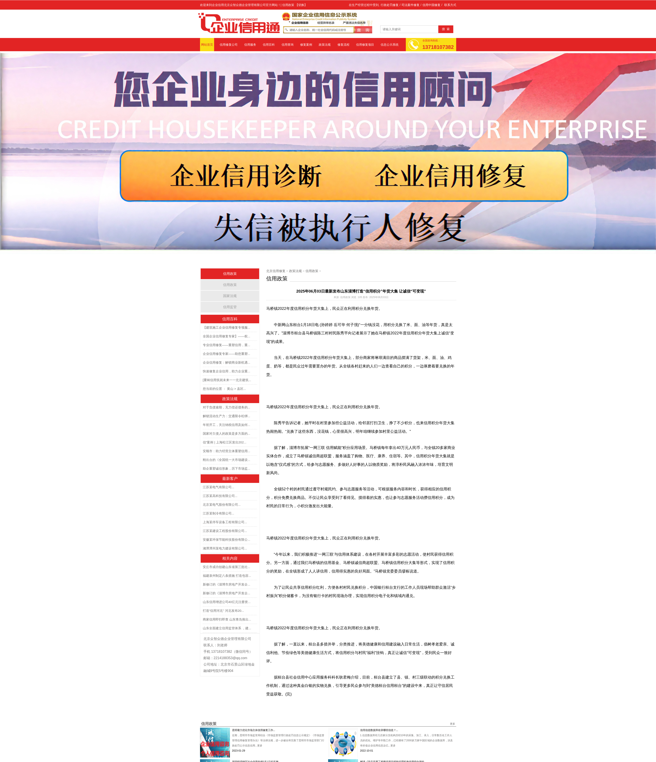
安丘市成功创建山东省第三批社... (226, 567)
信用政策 (230, 285)
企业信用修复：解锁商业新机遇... (226, 362)
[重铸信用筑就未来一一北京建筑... (227, 380)
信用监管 (230, 307)
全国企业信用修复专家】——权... (226, 336)
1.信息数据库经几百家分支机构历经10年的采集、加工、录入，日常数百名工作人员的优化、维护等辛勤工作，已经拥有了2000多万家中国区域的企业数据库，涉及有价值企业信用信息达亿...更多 (406, 740)
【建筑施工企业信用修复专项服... (226, 327)
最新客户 (230, 478)
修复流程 (343, 44)
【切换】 (301, 5)
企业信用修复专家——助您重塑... (226, 354)
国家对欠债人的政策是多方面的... (226, 433)
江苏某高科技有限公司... (220, 496)
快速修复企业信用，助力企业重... (226, 371)
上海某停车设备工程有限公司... (225, 522)
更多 (452, 723)
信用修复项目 (365, 44)
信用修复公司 (229, 44)
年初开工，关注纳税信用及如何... (226, 425)
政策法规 (325, 44)
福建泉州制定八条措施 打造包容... (227, 575)
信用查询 (288, 44)
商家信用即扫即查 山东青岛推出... (227, 619)
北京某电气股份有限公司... (222, 504)
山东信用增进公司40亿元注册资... (227, 602)
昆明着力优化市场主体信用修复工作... (253, 730)
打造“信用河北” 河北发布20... (223, 610)
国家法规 (230, 296)
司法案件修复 (410, 5)
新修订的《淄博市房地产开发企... (226, 584)
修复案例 (306, 44)
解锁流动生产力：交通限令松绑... (226, 416)
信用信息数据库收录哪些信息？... (379, 730)
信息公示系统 (390, 44)
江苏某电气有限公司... (218, 487)
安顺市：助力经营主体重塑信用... (226, 451)
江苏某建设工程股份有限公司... (225, 531)
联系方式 (450, 5)
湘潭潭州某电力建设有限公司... (225, 548)
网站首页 (207, 44)
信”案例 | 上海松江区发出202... (225, 442)
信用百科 (269, 44)
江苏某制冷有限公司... (218, 513)
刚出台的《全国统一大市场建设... (226, 460)
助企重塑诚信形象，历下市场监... (226, 468)
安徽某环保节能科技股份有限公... (226, 539)
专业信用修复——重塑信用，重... (226, 345)
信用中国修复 (431, 5)
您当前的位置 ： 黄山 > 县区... (224, 388)
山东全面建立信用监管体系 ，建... (227, 628)
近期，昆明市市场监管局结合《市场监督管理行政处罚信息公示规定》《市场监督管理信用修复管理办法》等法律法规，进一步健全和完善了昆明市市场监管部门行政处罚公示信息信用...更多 (278, 740)
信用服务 (250, 44)
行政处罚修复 (390, 5)
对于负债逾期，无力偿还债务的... (226, 407)
